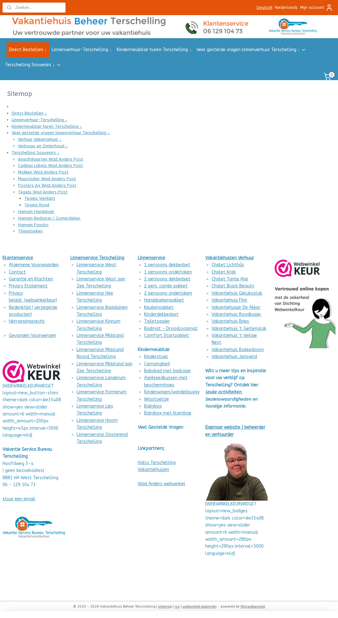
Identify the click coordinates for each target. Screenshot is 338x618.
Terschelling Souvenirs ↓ (33, 65)
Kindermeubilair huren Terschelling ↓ (154, 49)
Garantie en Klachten (31, 279)
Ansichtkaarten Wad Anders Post (50, 159)
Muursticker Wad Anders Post (47, 178)
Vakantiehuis (225, 321)
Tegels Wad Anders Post (42, 192)
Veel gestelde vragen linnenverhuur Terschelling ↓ (251, 49)
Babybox (153, 406)
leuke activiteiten (223, 392)
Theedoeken (30, 231)
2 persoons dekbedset (167, 279)
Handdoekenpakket (164, 300)
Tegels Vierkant (39, 198)
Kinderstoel (156, 356)
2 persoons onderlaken (168, 293)
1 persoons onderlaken (168, 272)
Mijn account (316, 7)
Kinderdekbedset (161, 314)
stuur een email (19, 499)
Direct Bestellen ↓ (28, 49)
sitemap (165, 606)
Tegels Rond (36, 205)
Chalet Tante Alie (230, 279)
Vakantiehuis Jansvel (233, 356)
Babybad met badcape (167, 371)
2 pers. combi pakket (166, 286)
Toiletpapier (157, 321)
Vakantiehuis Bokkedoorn (238, 349)
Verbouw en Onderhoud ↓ (43, 146)
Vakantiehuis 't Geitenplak (239, 328)
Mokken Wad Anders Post (43, 172)
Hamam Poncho (33, 224)
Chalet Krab (224, 272)
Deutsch (264, 7)
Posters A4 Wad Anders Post (47, 185)
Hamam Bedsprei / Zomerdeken (49, 218)
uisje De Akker (246, 307)
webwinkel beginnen (200, 606)
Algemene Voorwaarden (34, 265)
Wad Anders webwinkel (161, 483)
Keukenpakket (158, 307)
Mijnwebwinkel (253, 606)
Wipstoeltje (156, 399)
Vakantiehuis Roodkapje (237, 314)
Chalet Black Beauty (233, 286)
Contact (17, 272)
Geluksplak (250, 293)
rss (177, 606)
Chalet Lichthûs (228, 265)
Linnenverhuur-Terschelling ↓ (82, 49)
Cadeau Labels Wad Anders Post (50, 165)
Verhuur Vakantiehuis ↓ (39, 139)
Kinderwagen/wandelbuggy (172, 392)
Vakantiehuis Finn (229, 300)
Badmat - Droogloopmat (171, 328)
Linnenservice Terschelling (97, 258)
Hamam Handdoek (36, 211)
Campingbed (157, 364)
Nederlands (286, 7)
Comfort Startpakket (166, 335)
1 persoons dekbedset (167, 265)
